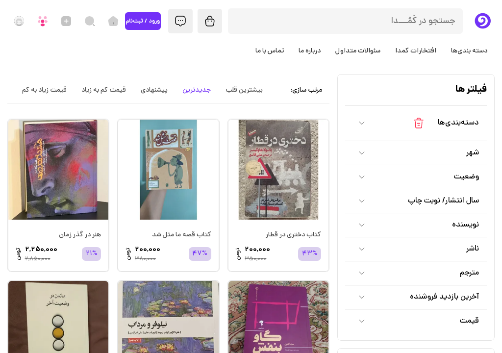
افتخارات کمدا (416, 51)
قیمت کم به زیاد (103, 90)
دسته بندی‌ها (469, 51)
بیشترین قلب (244, 90)
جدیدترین (196, 90)
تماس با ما (269, 51)
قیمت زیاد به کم (44, 90)
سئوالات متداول (358, 51)
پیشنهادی (154, 90)
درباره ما (309, 51)
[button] (416, 123)
